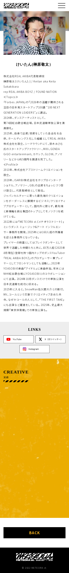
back (34, 532)
